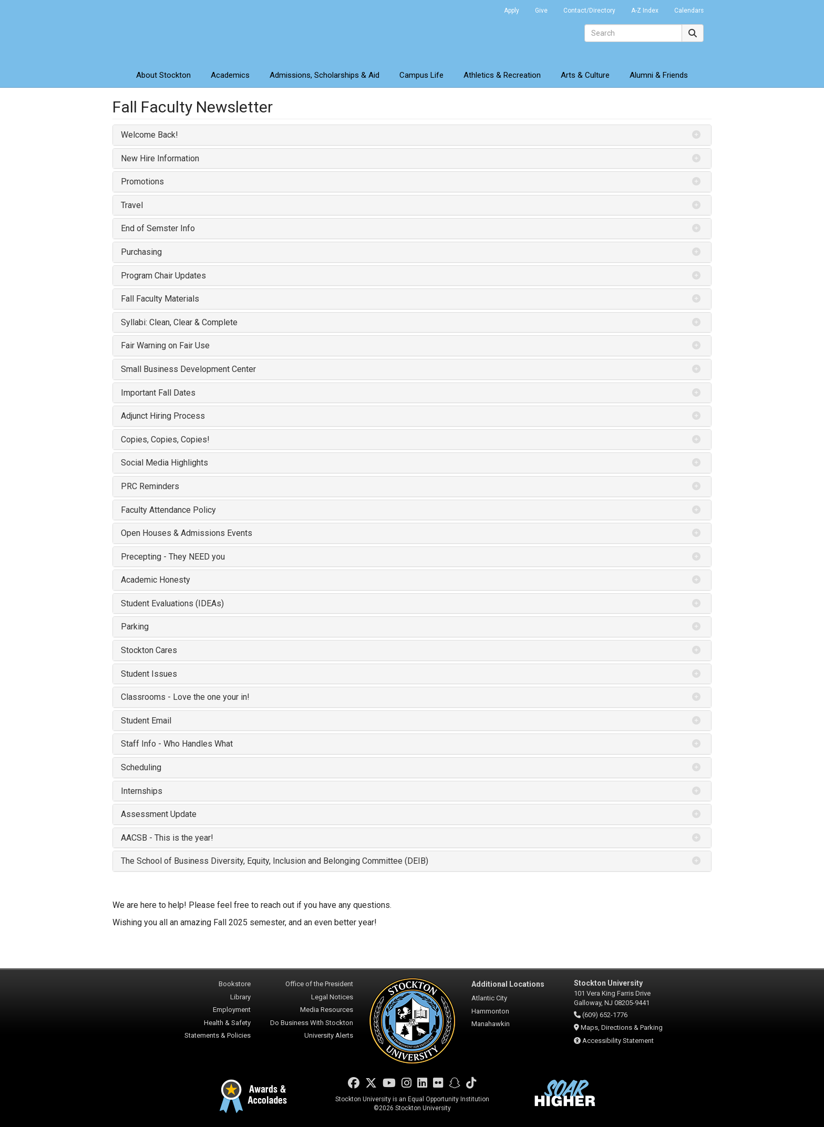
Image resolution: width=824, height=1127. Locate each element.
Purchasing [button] (141, 252)
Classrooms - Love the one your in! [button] (185, 697)
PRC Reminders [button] (150, 486)
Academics (230, 75)
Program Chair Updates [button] (163, 276)
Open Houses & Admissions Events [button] (186, 533)
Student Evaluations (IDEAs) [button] (172, 603)
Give (541, 10)
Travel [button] (132, 205)
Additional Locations (507, 984)
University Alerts (328, 1035)
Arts (585, 75)
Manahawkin (490, 1024)
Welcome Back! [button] (149, 135)
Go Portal (482, 8)
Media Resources (326, 1010)
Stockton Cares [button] (149, 650)
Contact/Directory (589, 10)
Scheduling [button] (141, 767)
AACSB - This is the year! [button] (167, 838)
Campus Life (421, 75)
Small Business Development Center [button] (188, 369)
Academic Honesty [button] (155, 580)
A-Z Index (644, 10)
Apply (511, 10)
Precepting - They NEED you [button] (173, 557)
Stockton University (189, 31)
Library (240, 997)
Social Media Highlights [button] (164, 463)
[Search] (633, 33)
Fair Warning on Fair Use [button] (165, 345)
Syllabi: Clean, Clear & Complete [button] (179, 322)
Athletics (502, 75)
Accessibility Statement (618, 1041)
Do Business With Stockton (311, 1023)
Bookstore (235, 984)
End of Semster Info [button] (158, 228)
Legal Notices (332, 997)
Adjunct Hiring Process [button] (163, 416)
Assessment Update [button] (159, 814)
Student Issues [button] (149, 674)
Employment (232, 1010)
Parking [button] (135, 627)
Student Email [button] (146, 721)
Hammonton (490, 1011)
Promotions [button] (142, 182)
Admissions (324, 75)
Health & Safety (227, 1023)
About (163, 75)
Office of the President (319, 984)
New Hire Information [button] (160, 158)
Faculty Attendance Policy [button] (168, 510)
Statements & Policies (217, 1035)
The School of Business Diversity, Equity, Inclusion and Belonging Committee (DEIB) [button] (274, 861)
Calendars (689, 10)
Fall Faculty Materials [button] (160, 299)
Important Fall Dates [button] (158, 393)
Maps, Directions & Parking (622, 1027)
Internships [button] (141, 791)
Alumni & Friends (659, 75)
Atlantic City (489, 998)
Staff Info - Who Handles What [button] (177, 744)
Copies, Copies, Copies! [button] (165, 439)
